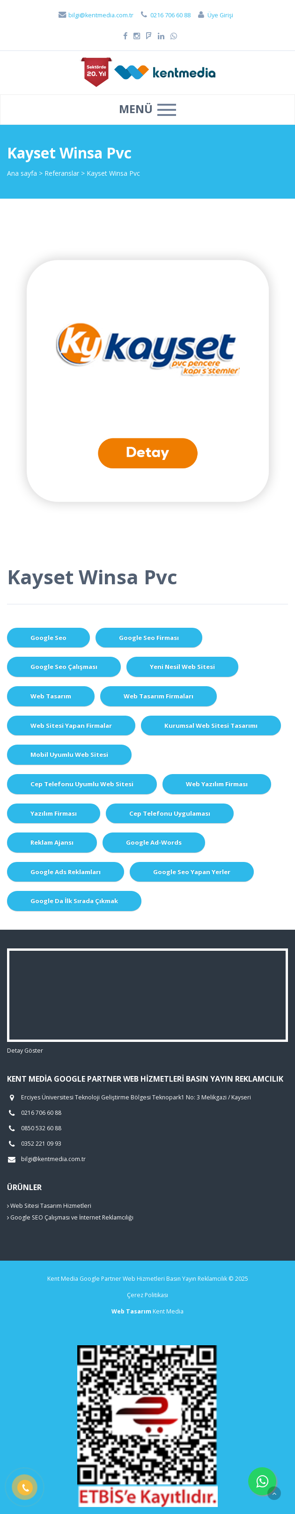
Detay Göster (25, 1051)
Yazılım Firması (53, 813)
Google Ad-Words (154, 842)
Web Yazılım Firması (217, 784)
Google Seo (48, 637)
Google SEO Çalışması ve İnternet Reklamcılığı (70, 1217)
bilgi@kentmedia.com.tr (95, 15)
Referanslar (61, 173)
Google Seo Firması (149, 637)
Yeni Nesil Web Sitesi (182, 666)
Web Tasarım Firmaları (158, 696)
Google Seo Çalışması (63, 666)
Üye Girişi (215, 15)
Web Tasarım (50, 696)
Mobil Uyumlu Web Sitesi (69, 754)
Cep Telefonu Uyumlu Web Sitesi (81, 784)
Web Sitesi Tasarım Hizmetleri (49, 1206)
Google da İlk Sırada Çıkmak (74, 901)
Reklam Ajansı (52, 842)
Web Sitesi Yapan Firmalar (71, 725)
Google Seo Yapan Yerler (191, 872)
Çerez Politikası (147, 1295)
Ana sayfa (22, 173)
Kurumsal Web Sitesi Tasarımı (211, 725)
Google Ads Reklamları (65, 872)
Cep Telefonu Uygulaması (169, 813)
